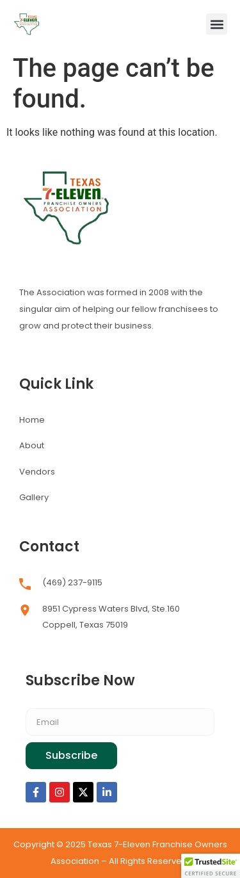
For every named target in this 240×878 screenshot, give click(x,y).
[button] (216, 24)
